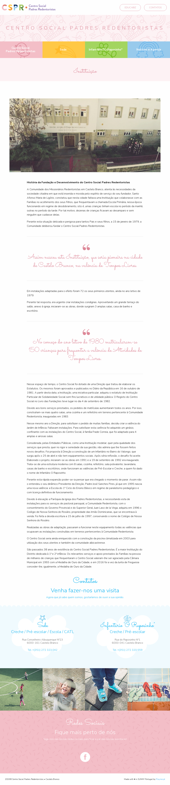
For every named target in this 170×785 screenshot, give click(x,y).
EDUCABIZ (130, 7)
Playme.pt (160, 779)
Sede (63, 50)
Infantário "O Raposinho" (106, 50)
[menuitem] (21, 49)
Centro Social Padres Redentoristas (20, 49)
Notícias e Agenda (148, 50)
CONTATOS (155, 7)
